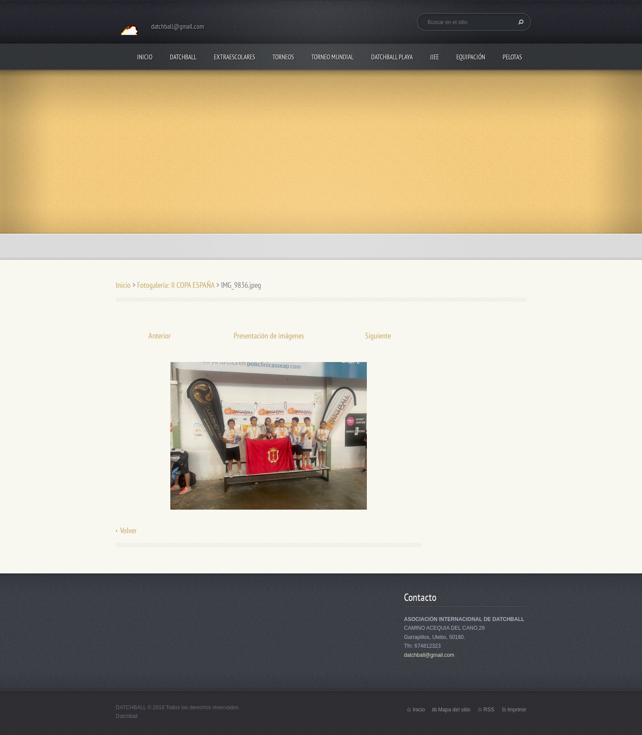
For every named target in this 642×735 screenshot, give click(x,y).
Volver (128, 530)
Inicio (144, 57)
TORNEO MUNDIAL (332, 57)
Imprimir (516, 710)
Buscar (519, 21)
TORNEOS (283, 57)
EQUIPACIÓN (470, 57)
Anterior (159, 336)
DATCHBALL (183, 57)
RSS (488, 710)
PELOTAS (512, 57)
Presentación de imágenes (269, 336)
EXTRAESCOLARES (234, 57)
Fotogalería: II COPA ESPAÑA (175, 285)
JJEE (434, 57)
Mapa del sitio (454, 710)
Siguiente (378, 336)
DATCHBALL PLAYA (392, 57)
